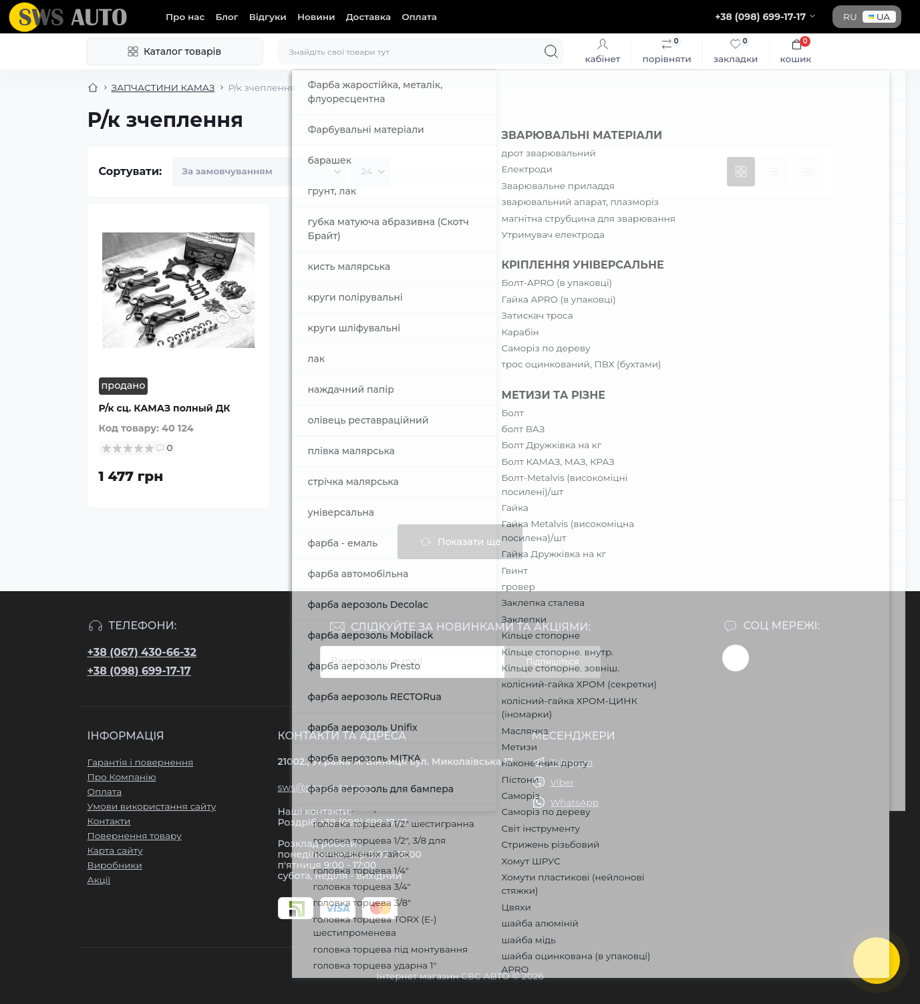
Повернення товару (135, 835)
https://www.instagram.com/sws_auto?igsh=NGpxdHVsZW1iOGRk (735, 658)
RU (850, 16)
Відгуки (268, 16)
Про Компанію (122, 777)
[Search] (551, 51)
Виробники (115, 865)
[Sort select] (259, 171)
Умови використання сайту (152, 806)
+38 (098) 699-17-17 (139, 671)
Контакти (109, 821)
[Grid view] (741, 171)
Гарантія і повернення (141, 762)
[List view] (774, 171)
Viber (563, 782)
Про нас (185, 16)
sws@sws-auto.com (325, 788)
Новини (316, 16)
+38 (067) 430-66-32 (142, 652)
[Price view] (808, 171)
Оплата (419, 16)
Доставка (368, 16)
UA (879, 16)
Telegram (572, 762)
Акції (99, 879)
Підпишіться (552, 662)
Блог (226, 16)
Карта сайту (115, 850)
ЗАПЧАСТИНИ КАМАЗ (163, 87)
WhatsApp (575, 802)
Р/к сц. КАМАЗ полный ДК (165, 408)
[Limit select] (370, 171)
